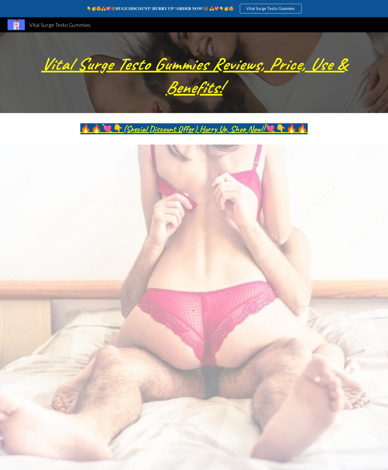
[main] (194, 72)
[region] (194, 8)
